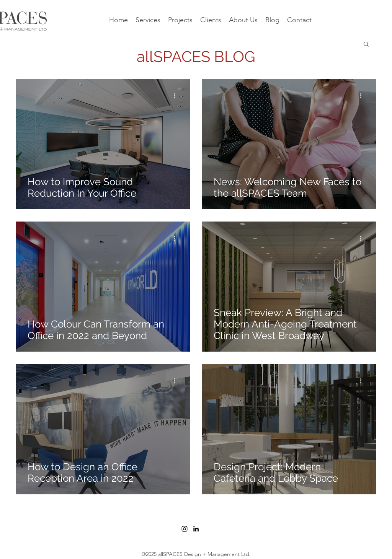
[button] (366, 45)
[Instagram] (184, 529)
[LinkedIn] (196, 529)
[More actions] (177, 95)
